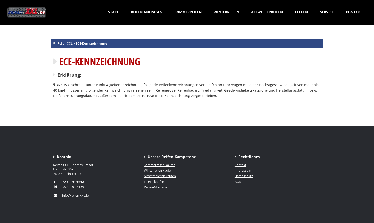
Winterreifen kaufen (158, 170)
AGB (238, 181)
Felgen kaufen (154, 181)
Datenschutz (244, 176)
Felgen (301, 12)
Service (327, 12)
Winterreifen (226, 12)
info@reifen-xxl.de (75, 195)
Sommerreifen (188, 12)
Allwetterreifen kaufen (160, 176)
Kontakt (354, 12)
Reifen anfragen (146, 12)
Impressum (243, 170)
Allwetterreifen (267, 12)
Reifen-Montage (155, 187)
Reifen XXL (65, 43)
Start (113, 12)
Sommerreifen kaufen (159, 165)
